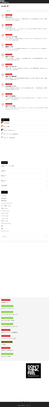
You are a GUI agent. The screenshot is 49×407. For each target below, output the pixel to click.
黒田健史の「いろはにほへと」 (27, 405)
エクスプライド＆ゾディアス (6, 203)
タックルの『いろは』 (5, 210)
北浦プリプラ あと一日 (10, 66)
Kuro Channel (3, 198)
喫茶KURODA (3, 200)
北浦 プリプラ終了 (9, 56)
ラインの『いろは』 (5, 215)
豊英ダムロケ (3, 175)
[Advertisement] (24, 150)
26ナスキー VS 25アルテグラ (9, 130)
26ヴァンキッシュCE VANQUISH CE (11, 134)
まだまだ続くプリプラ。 (11, 86)
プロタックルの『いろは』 (6, 223)
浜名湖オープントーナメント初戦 (7, 165)
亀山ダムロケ (3, 180)
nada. (2, 228)
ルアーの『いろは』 (5, 213)
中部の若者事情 (6, 122)
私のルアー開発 (6, 126)
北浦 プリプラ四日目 (10, 96)
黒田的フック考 (9, 46)
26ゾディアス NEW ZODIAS (9, 137)
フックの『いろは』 (5, 218)
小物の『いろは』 (4, 208)
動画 (2, 225)
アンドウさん (8, 27)
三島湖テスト (3, 170)
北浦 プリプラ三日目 (10, 106)
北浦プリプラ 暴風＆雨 (10, 76)
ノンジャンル (9, 24)
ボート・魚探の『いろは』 (6, 205)
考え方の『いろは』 (5, 220)
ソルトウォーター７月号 (11, 37)
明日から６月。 (9, 17)
